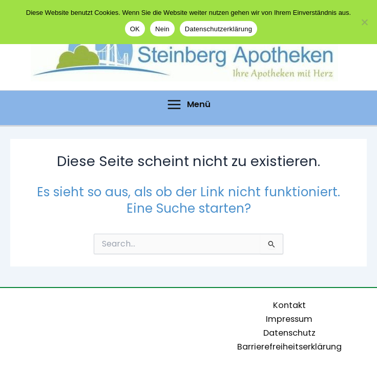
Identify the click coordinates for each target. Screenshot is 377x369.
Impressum (289, 319)
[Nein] (364, 22)
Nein (162, 29)
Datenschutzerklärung (218, 29)
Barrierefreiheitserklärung (289, 347)
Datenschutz (289, 333)
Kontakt (289, 305)
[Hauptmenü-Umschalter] (188, 105)
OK (135, 29)
